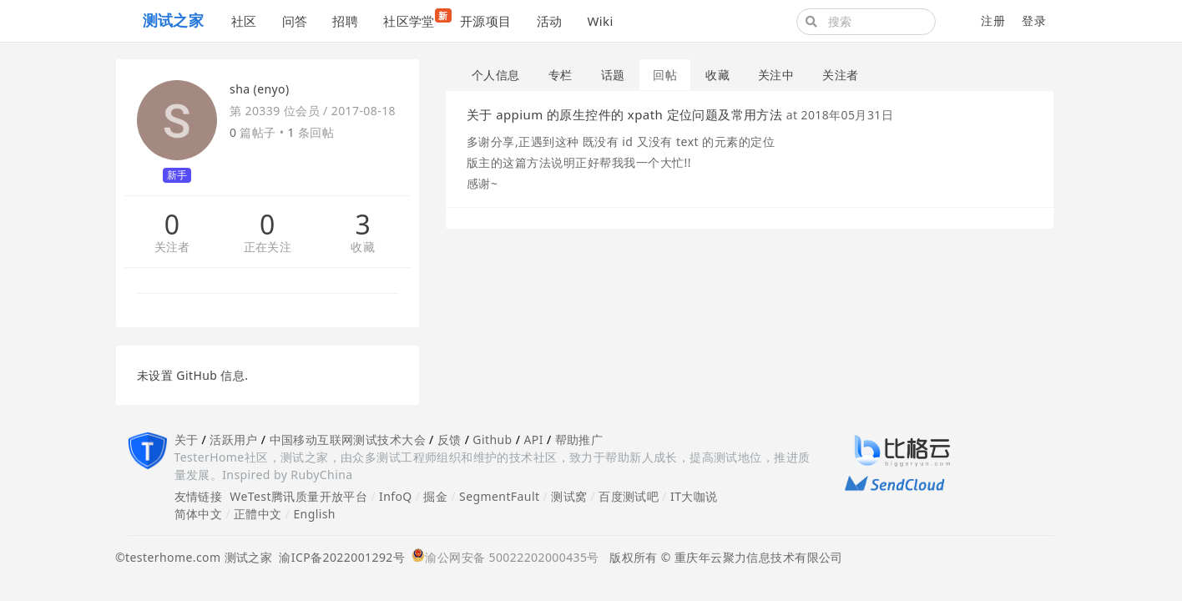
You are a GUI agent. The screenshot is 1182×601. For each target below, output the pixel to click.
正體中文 (258, 514)
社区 (244, 21)
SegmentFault (499, 496)
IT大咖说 (694, 496)
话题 (613, 75)
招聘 (345, 21)
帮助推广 (579, 439)
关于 (186, 439)
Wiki (600, 21)
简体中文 (198, 514)
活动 (550, 21)
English (314, 514)
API (533, 439)
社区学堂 (415, 18)
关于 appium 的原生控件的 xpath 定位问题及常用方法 (624, 114)
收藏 (363, 247)
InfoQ (395, 496)
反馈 (449, 439)
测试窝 (569, 496)
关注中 (776, 75)
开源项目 (486, 21)
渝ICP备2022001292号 (338, 557)
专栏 (560, 75)
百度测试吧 (629, 496)
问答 (295, 21)
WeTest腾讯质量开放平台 (298, 496)
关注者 (172, 247)
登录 (1034, 20)
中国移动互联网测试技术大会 (348, 439)
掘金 (435, 496)
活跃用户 (234, 439)
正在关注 (268, 247)
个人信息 (496, 75)
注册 (993, 20)
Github (492, 439)
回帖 (665, 75)
